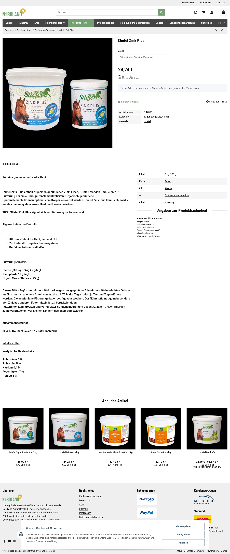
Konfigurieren (184, 534)
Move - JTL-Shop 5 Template (191, 551)
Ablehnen (183, 542)
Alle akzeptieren (184, 526)
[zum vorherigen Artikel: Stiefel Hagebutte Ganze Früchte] (216, 30)
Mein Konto (205, 3)
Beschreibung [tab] (11, 164)
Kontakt (221, 3)
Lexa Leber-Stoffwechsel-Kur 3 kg (115, 452)
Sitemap (83, 508)
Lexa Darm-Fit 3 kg (161, 452)
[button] (212, 12)
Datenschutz (85, 500)
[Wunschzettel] (204, 12)
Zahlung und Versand (90, 496)
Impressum (85, 513)
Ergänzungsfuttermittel (156, 116)
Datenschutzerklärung (43, 541)
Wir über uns (188, 3)
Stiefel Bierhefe (207, 452)
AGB (81, 504)
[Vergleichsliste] (196, 12)
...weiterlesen (54, 519)
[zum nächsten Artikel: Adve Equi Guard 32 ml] (222, 30)
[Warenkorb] (223, 12)
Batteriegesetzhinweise (91, 517)
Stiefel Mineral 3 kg (69, 452)
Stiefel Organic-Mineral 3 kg (23, 452)
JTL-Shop (222, 551)
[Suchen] (107, 12)
